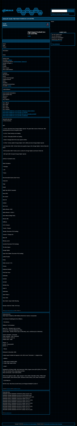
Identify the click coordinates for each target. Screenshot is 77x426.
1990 (29, 36)
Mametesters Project (11, 310)
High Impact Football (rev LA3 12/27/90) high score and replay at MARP (19, 114)
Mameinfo (6, 310)
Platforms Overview (56, 14)
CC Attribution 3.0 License (16, 388)
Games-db (5, 18)
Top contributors (56, 44)
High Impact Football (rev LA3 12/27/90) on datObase (15, 115)
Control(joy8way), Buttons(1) (20, 61)
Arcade (10, 18)
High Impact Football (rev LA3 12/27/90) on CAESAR (15, 112)
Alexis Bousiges (9, 388)
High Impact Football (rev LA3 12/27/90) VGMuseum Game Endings (19, 110)
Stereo (9, 85)
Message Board (65, 14)
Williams (10, 60)
